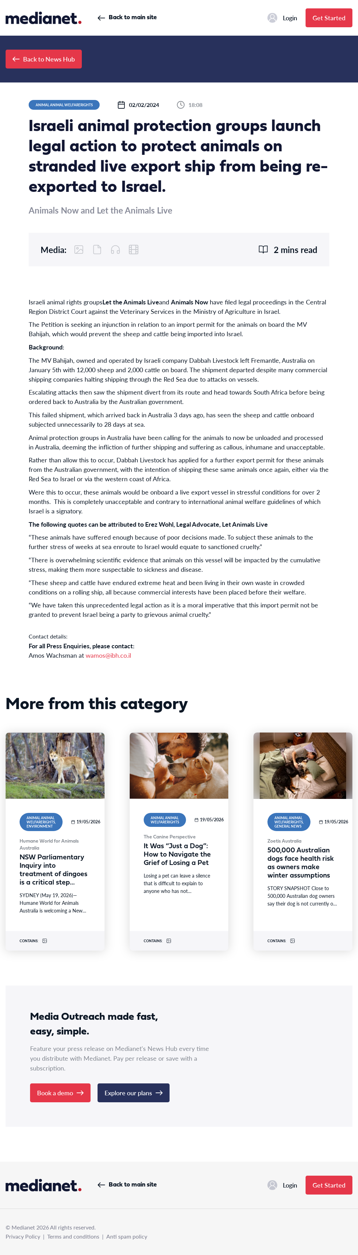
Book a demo (60, 1092)
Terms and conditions (73, 1236)
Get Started (329, 17)
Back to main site (127, 17)
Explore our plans (134, 1092)
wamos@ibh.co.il (108, 655)
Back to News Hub (44, 59)
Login (282, 18)
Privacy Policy (23, 1236)
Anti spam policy (126, 1236)
